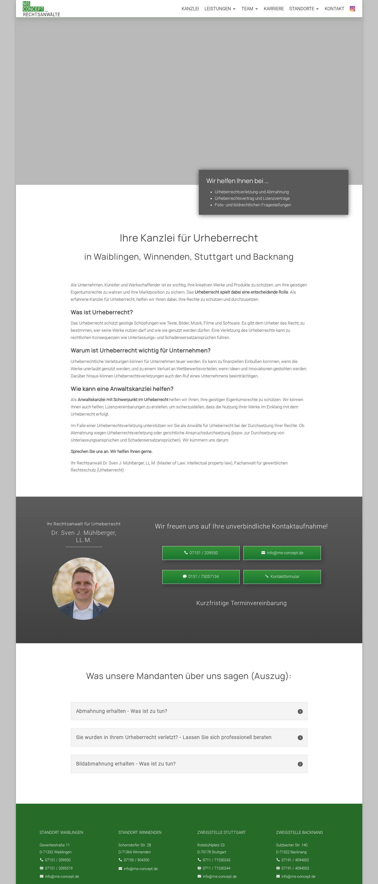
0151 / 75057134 (201, 576)
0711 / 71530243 (216, 860)
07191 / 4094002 (295, 860)
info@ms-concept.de (282, 553)
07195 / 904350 (136, 860)
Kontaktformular (282, 576)
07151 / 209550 (58, 860)
